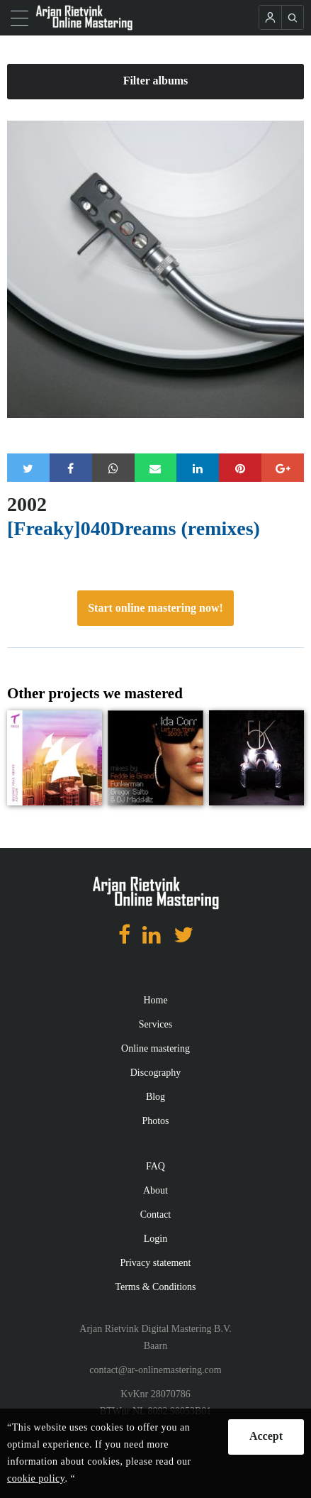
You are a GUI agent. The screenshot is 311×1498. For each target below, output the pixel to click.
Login (155, 1238)
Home (155, 1000)
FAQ (155, 1166)
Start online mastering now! (155, 608)
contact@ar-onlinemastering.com (155, 1370)
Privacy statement (155, 1262)
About (155, 1190)
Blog (155, 1096)
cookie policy (35, 1478)
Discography (155, 1072)
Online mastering (155, 1048)
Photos (155, 1121)
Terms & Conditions (155, 1287)
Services (155, 1024)
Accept (266, 1436)
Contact (155, 1214)
